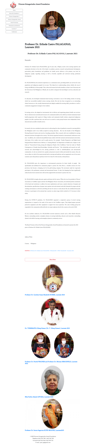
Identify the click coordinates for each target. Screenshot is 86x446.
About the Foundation (14, 13)
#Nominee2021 (53, 250)
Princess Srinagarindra (14, 16)
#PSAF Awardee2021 (61, 250)
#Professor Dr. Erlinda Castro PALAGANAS (39, 250)
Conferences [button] (14, 32)
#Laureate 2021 (70, 250)
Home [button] (14, 10)
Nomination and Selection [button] (14, 25)
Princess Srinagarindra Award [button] (14, 19)
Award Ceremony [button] (14, 22)
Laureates (14, 28)
